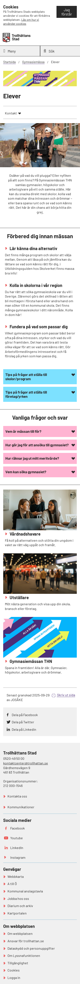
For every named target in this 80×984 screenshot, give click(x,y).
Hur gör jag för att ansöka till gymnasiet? (37, 445)
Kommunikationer (20, 807)
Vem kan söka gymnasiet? (25, 472)
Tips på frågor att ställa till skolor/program (26, 376)
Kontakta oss (17, 796)
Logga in (13, 978)
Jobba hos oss (18, 898)
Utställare (19, 597)
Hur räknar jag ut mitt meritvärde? (32, 458)
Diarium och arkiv (20, 906)
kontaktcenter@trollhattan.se (25, 763)
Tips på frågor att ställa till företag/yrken (26, 394)
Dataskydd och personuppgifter (31, 948)
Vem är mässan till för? (23, 431)
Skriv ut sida (66, 695)
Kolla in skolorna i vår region (35, 285)
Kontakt (11, 113)
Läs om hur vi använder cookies (21, 21)
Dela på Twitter (23, 722)
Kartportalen (17, 913)
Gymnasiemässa (33, 62)
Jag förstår (66, 12)
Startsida (9, 62)
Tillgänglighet (17, 963)
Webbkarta (15, 876)
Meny (9, 51)
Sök (49, 51)
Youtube (16, 838)
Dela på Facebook (25, 715)
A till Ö (12, 884)
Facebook (17, 828)
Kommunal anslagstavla (25, 891)
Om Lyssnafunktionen (23, 955)
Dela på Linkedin (24, 729)
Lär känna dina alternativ (33, 248)
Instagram (17, 857)
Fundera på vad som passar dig (38, 326)
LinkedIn (16, 848)
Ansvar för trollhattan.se (25, 941)
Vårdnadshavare (25, 533)
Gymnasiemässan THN (30, 661)
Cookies (13, 970)
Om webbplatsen (20, 933)
